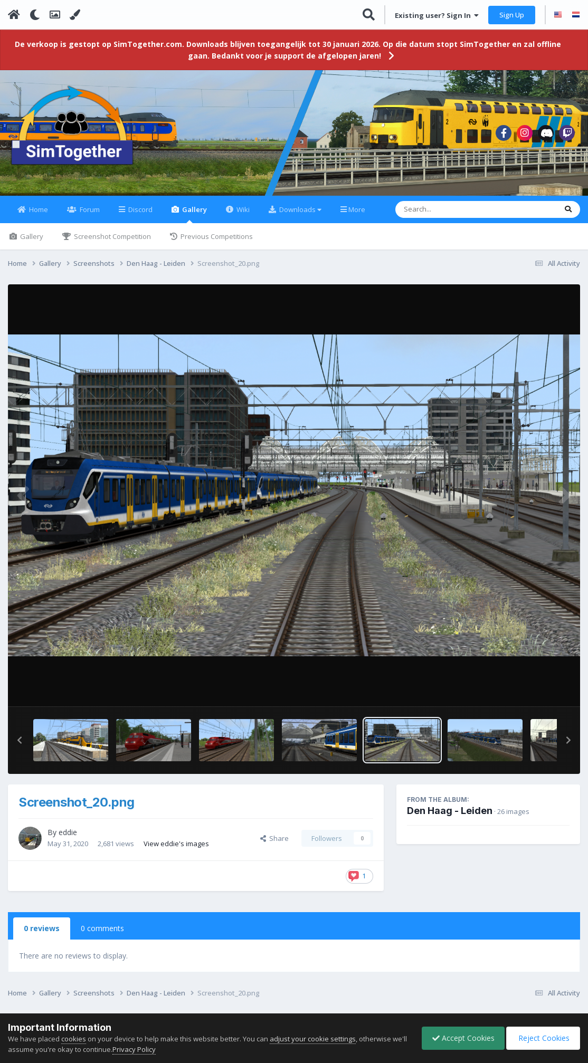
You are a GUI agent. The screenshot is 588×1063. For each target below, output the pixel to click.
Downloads (299, 216)
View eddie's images (176, 849)
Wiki (242, 216)
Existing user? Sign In (437, 15)
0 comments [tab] (102, 935)
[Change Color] (75, 15)
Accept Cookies (461, 1038)
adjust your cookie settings (313, 1038)
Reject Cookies (542, 1038)
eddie (68, 839)
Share (274, 844)
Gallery (194, 220)
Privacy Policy (150, 1049)
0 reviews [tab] (42, 935)
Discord (140, 216)
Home (37, 216)
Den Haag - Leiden (449, 816)
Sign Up (511, 15)
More (356, 216)
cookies (73, 1038)
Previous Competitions (216, 242)
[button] (19, 746)
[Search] (448, 215)
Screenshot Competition (111, 242)
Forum (89, 216)
